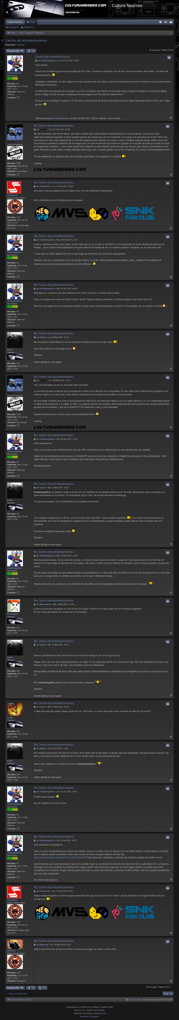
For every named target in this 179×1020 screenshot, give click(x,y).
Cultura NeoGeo (15, 22)
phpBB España (100, 1013)
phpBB (82, 1007)
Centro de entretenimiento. (26, 40)
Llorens (10, 142)
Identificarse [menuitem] (166, 23)
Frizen (10, 718)
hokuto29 (20, 45)
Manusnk (11, 951)
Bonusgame (12, 614)
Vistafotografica (14, 73)
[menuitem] (160, 22)
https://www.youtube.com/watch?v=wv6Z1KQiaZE (59, 857)
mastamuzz (12, 195)
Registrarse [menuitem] (172, 23)
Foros (32, 22)
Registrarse (29, 27)
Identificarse (14, 27)
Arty (83, 1010)
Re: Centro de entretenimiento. (54, 125)
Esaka (10, 350)
